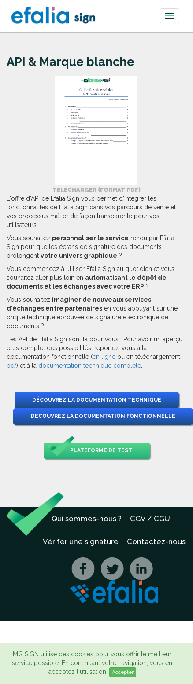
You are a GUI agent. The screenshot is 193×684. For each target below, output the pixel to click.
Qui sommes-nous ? (87, 518)
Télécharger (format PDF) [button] (96, 190)
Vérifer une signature (81, 541)
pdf (11, 365)
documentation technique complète (89, 365)
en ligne (104, 356)
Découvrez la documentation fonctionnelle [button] (103, 416)
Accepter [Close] (123, 672)
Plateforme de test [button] (90, 451)
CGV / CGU (150, 518)
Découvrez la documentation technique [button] (96, 400)
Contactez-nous (156, 541)
